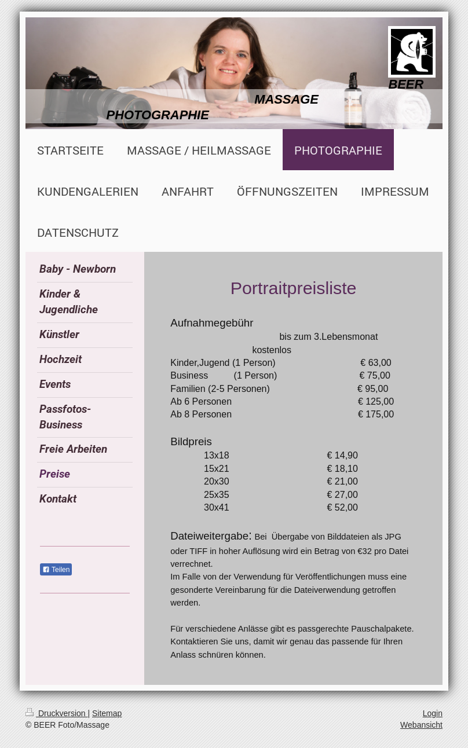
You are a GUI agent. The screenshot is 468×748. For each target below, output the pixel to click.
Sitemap (107, 713)
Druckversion (56, 713)
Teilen (56, 570)
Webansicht (421, 724)
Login (433, 713)
